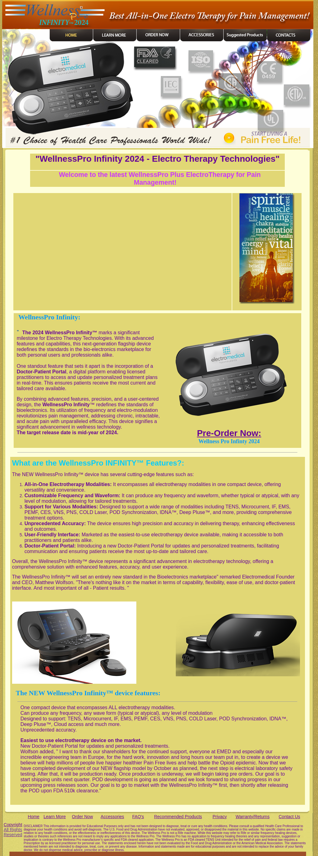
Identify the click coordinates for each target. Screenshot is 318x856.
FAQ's (138, 816)
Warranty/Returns (253, 816)
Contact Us (289, 816)
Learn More (54, 816)
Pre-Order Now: (229, 433)
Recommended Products (178, 816)
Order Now (82, 816)
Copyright (13, 829)
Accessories (112, 816)
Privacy (219, 816)
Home (33, 816)
